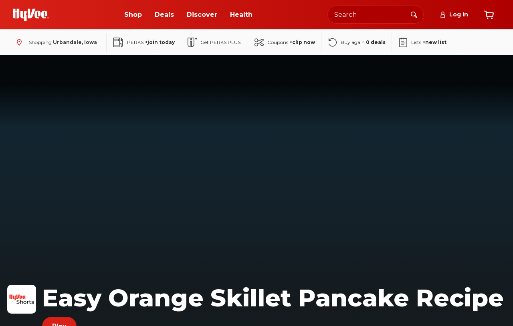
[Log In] (454, 14)
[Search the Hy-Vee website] (375, 15)
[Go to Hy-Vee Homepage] (31, 14)
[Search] (414, 14)
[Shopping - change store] (55, 42)
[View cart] (489, 15)
